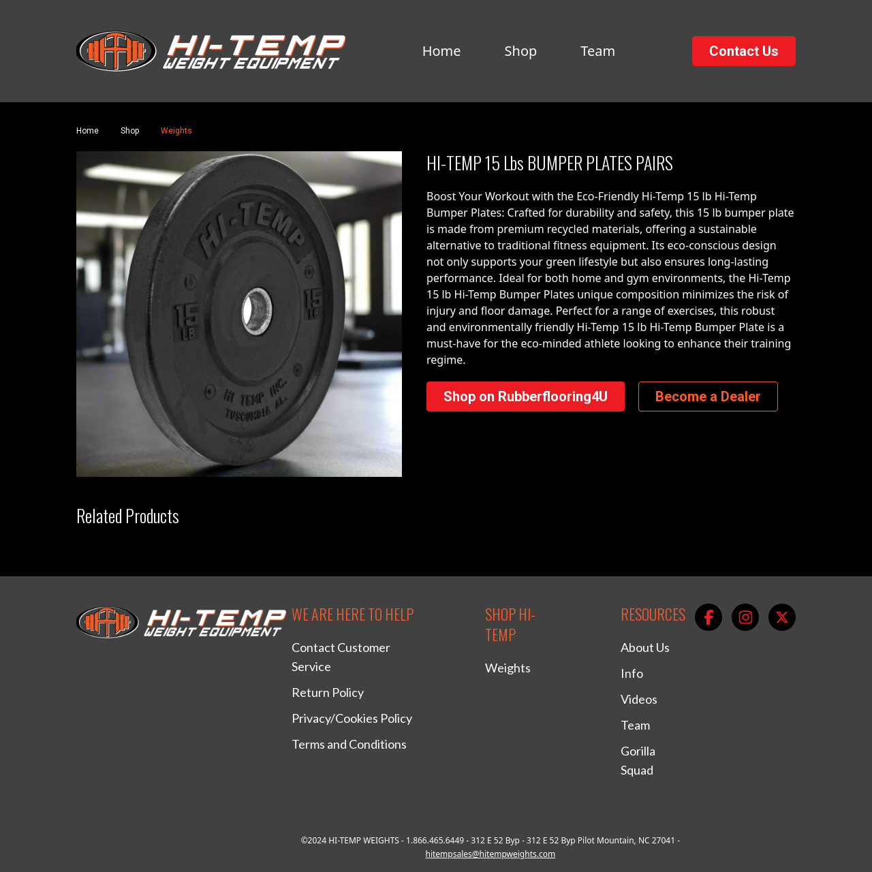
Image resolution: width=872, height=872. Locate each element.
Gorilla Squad (638, 760)
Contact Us (744, 51)
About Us (645, 647)
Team (597, 51)
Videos (639, 698)
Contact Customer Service (341, 657)
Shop (521, 51)
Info (632, 673)
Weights (176, 131)
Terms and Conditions (349, 743)
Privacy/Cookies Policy (352, 718)
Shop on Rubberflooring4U (525, 396)
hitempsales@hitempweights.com (490, 854)
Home (441, 51)
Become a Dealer (708, 396)
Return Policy (328, 692)
